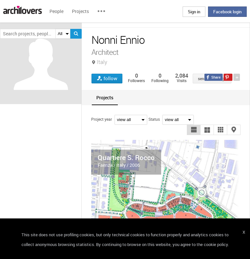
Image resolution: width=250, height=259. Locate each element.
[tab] (104, 97)
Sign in (194, 12)
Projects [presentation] (104, 97)
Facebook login (227, 12)
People (56, 11)
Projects (80, 11)
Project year (101, 119)
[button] (194, 130)
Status (154, 119)
